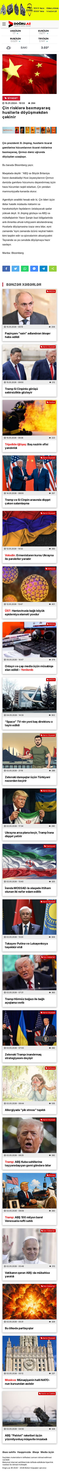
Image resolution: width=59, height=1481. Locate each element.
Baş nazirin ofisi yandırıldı (26, 446)
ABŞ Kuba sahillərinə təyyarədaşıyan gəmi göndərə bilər (28, 1163)
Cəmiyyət (49, 846)
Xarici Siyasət (48, 347)
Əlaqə (35, 1452)
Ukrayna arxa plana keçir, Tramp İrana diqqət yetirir (29, 834)
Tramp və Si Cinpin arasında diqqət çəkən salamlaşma (28, 501)
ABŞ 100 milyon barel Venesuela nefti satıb (24, 1219)
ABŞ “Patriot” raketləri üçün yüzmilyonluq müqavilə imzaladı (26, 1437)
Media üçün (47, 1452)
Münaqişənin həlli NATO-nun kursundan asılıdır (27, 1381)
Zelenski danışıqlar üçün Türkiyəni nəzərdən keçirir (27, 778)
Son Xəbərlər (48, 957)
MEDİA (51, 291)
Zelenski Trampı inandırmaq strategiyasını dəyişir (23, 1056)
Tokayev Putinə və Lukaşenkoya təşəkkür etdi (26, 945)
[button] (53, 269)
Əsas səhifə (9, 1452)
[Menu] (5, 24)
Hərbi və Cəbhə (47, 1393)
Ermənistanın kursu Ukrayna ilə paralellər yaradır (29, 557)
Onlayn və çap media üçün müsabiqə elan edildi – (29, 668)
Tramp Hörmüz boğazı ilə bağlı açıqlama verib (24, 1000)
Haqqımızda (24, 1452)
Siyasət (11, 98)
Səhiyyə (50, 568)
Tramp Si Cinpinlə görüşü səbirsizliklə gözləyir (21, 390)
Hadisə (51, 402)
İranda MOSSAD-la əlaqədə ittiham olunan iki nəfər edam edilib (28, 889)
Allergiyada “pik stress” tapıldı (25, 1110)
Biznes (51, 1175)
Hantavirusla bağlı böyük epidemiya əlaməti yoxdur (24, 612)
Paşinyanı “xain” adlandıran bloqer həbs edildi (28, 335)
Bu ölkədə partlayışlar (19, 1328)
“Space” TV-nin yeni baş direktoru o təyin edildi (29, 723)
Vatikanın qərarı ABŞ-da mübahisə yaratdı (27, 1274)
